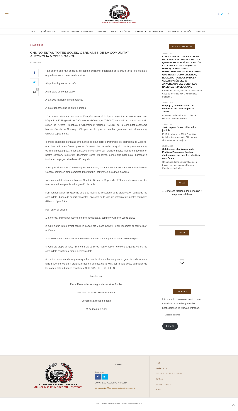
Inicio (33, 31)
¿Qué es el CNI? (48, 31)
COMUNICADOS (36, 45)
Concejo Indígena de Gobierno (77, 31)
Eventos (200, 31)
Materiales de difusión (180, 31)
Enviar (170, 326)
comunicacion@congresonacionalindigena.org (115, 388)
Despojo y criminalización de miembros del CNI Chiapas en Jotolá (178, 108)
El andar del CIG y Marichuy (148, 31)
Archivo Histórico (120, 31)
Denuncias (160, 390)
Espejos (101, 31)
